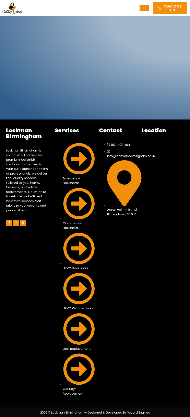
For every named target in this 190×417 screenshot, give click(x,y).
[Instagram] (23, 223)
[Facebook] (9, 223)
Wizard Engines (138, 412)
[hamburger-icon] (144, 8)
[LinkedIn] (16, 223)
